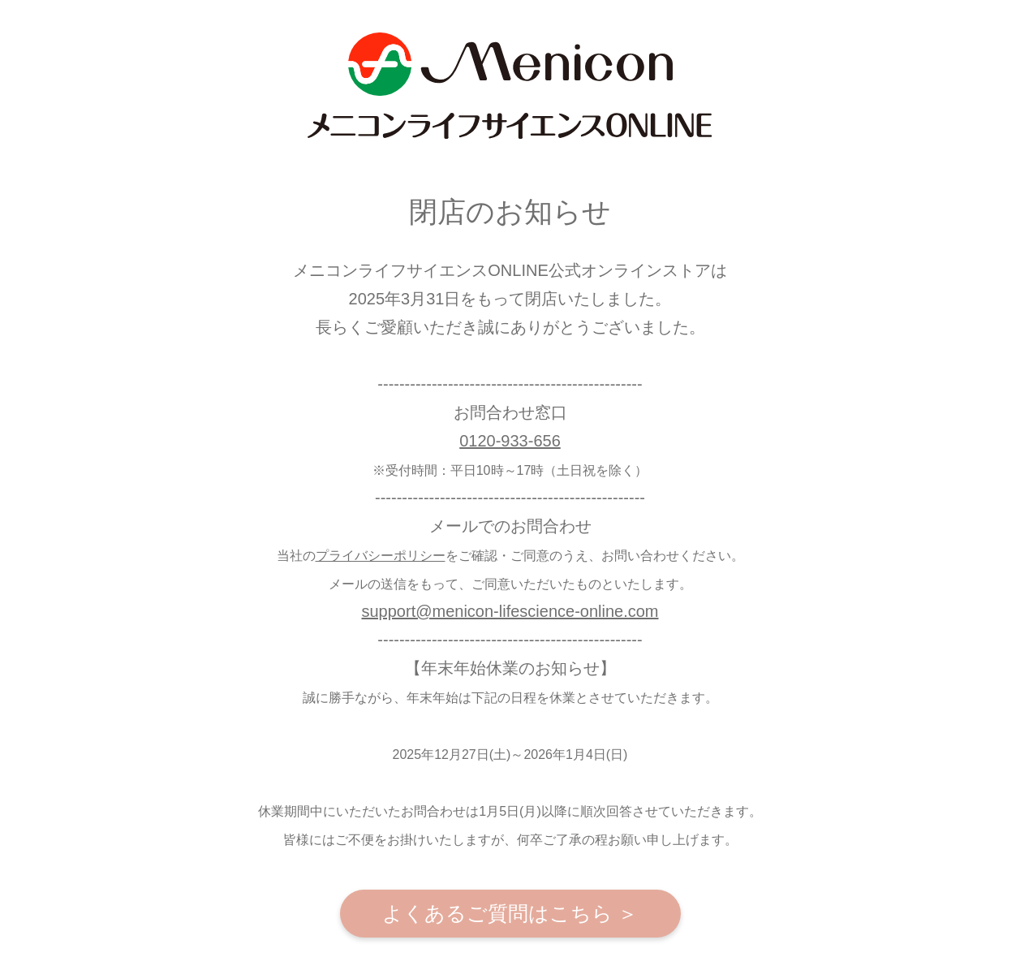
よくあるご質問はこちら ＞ (510, 913)
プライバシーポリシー (380, 556)
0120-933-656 (510, 441)
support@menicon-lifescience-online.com (509, 611)
